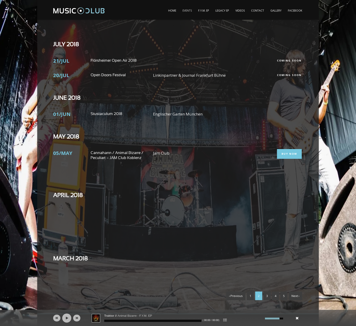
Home (172, 10)
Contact (257, 10)
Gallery (276, 10)
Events (187, 10)
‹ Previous (236, 296)
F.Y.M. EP (203, 10)
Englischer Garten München (178, 114)
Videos (240, 10)
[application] (178, 318)
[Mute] (261, 318)
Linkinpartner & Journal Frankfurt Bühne (189, 75)
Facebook (295, 10)
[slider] (152, 321)
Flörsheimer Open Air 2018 (113, 61)
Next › (295, 296)
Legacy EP (222, 10)
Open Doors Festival (108, 75)
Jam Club (161, 153)
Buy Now (289, 153)
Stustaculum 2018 (106, 114)
